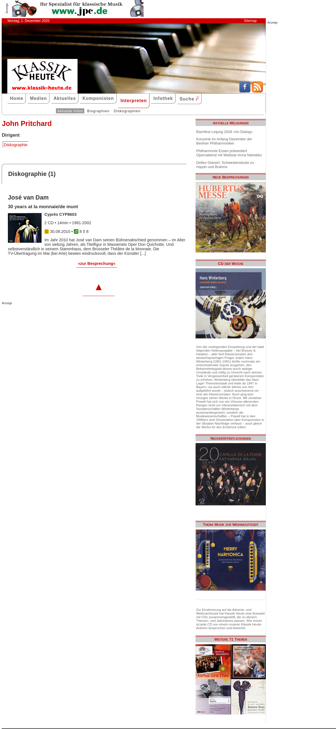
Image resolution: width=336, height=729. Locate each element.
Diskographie (16, 145)
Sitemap (250, 21)
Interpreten (134, 100)
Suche (189, 98)
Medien (38, 98)
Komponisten (98, 98)
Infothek (163, 98)
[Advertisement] (67, 316)
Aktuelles (65, 98)
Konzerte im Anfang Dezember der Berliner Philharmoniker (224, 141)
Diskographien (127, 111)
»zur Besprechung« (96, 263)
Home (16, 98)
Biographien (98, 111)
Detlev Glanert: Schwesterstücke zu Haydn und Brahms (225, 165)
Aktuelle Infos (70, 111)
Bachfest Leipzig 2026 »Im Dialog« (224, 132)
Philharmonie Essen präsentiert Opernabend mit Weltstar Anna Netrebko (229, 153)
